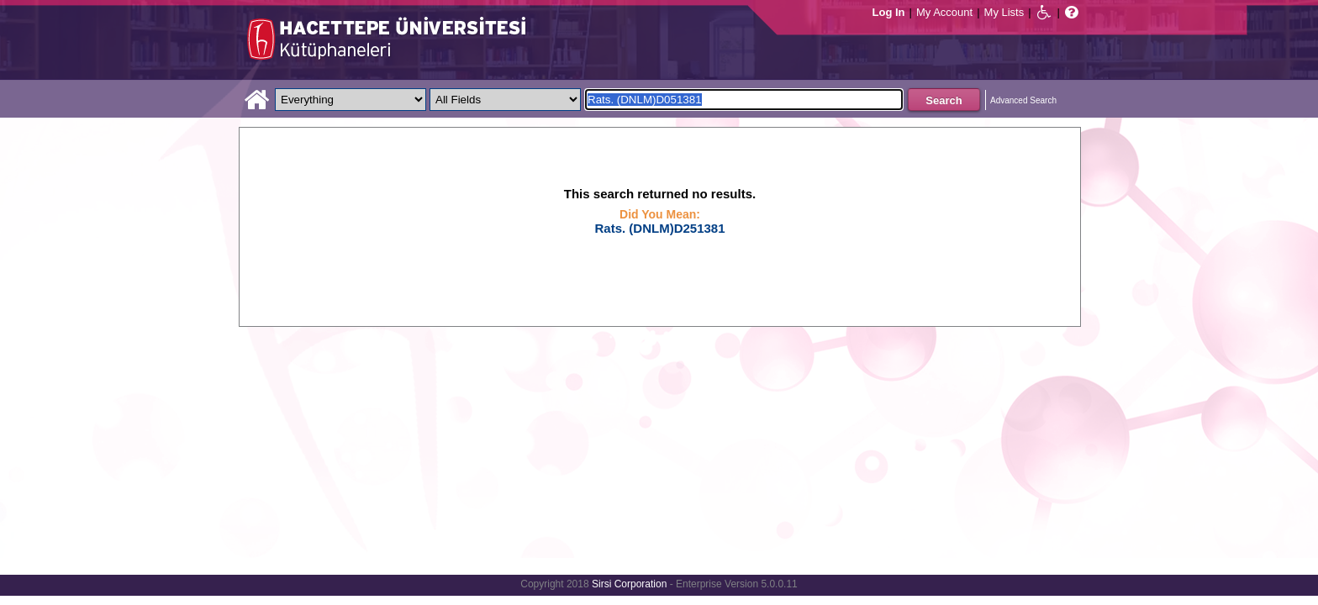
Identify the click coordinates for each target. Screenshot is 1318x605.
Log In (889, 12)
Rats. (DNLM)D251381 (659, 228)
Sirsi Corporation (629, 584)
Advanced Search (1023, 100)
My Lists (1004, 12)
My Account (944, 12)
